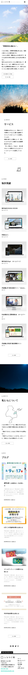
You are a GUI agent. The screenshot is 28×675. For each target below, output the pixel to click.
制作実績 (20, 664)
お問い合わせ (21, 668)
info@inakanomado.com (7, 671)
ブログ (19, 666)
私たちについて (21, 660)
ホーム (19, 658)
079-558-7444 (4, 668)
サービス (20, 662)
